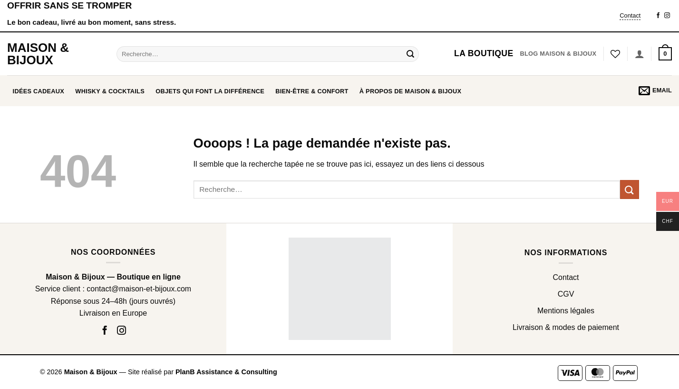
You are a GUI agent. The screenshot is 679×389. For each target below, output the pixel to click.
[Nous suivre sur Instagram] (667, 15)
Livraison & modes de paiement (566, 327)
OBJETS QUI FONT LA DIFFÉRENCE (209, 91)
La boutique (483, 53)
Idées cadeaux (39, 91)
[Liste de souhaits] (615, 53)
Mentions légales (565, 311)
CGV (566, 294)
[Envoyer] (410, 54)
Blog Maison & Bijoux (558, 53)
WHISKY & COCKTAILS (110, 91)
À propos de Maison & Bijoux (410, 91)
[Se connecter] (639, 53)
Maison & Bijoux (38, 53)
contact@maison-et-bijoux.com (139, 289)
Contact (630, 15)
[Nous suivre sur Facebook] (658, 15)
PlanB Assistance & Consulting (226, 372)
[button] (665, 53)
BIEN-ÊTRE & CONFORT (311, 91)
